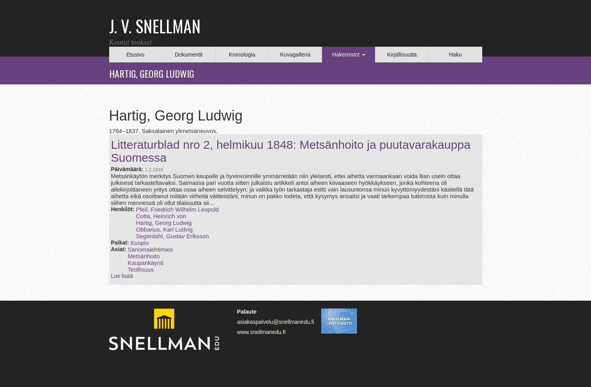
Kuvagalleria (295, 54)
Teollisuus (141, 269)
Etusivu (135, 54)
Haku (455, 54)
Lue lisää (122, 276)
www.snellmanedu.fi (261, 332)
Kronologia (242, 54)
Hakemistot (348, 54)
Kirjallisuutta (402, 54)
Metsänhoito (144, 256)
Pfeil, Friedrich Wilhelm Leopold (177, 209)
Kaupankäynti (145, 262)
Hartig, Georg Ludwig (164, 222)
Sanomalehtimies (150, 249)
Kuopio (139, 242)
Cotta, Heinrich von (161, 216)
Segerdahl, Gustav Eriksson (172, 236)
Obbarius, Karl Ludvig (164, 229)
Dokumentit (189, 54)
